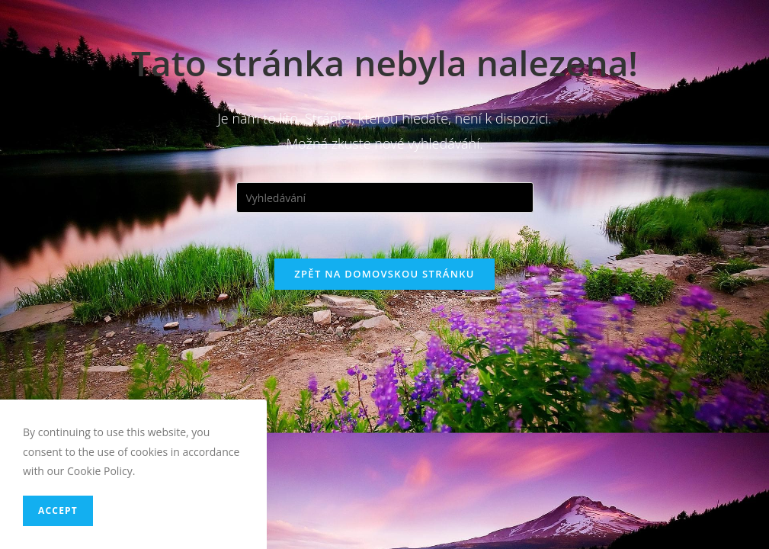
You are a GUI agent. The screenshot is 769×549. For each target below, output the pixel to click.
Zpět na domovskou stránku (384, 274)
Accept (58, 510)
